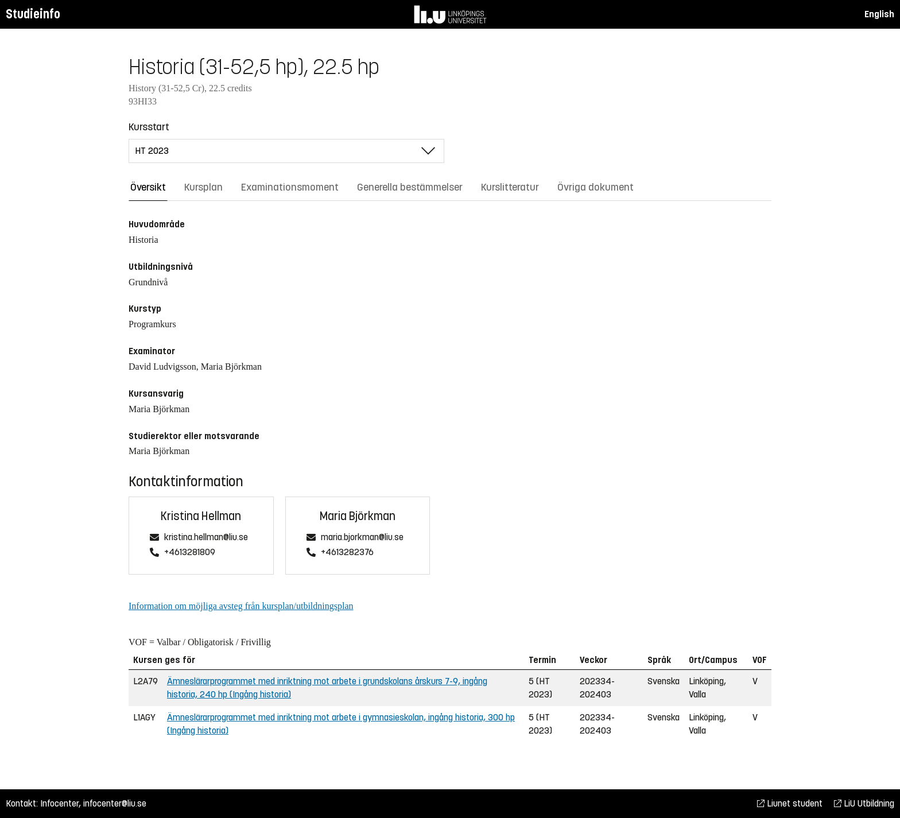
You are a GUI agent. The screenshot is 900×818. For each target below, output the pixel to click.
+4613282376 (347, 552)
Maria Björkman (357, 516)
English (879, 14)
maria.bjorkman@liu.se (362, 537)
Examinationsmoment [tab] (290, 187)
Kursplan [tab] (203, 187)
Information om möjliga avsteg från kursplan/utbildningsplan (241, 606)
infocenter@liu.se (114, 803)
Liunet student (790, 803)
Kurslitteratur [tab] (510, 187)
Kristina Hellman (201, 516)
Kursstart (149, 127)
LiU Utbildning (864, 803)
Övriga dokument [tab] (595, 187)
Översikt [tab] (148, 187)
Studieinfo (33, 14)
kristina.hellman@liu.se (206, 537)
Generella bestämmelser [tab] (410, 187)
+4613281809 (189, 552)
